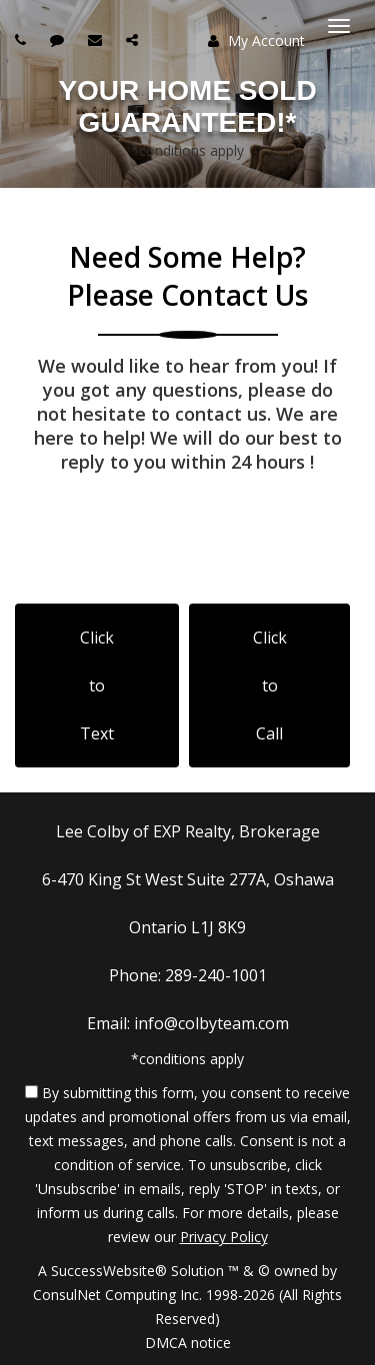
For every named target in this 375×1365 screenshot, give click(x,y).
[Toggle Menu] (339, 26)
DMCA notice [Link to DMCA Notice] (188, 1342)
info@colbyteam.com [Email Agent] (211, 1023)
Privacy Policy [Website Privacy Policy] (224, 1236)
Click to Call (270, 685)
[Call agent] (23, 39)
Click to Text (97, 685)
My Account (256, 40)
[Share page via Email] (134, 39)
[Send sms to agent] (59, 39)
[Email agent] (97, 39)
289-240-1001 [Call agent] (216, 975)
